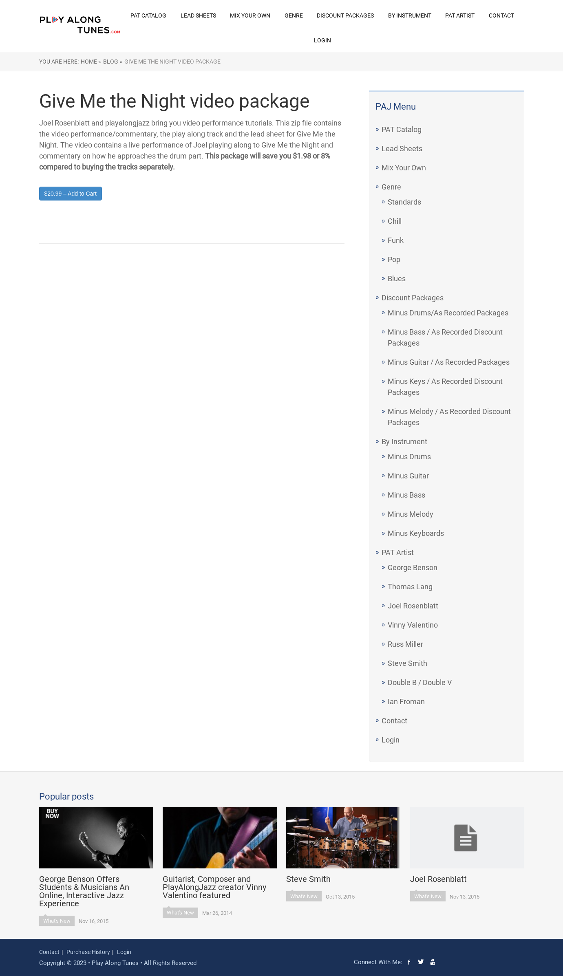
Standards (404, 202)
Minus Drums (409, 456)
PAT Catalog (148, 15)
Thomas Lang (410, 586)
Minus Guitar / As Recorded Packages (449, 362)
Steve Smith (407, 663)
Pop (394, 259)
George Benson (412, 567)
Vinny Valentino (413, 625)
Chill (395, 221)
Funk (396, 240)
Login (322, 40)
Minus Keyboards (416, 533)
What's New (57, 921)
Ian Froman (406, 701)
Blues (397, 278)
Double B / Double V (420, 682)
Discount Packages (345, 15)
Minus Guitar (408, 475)
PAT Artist (460, 15)
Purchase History (88, 952)
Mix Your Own (250, 15)
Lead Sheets (198, 15)
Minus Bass (406, 495)
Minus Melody (410, 514)
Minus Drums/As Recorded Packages (448, 312)
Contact (501, 15)
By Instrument (409, 15)
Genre (294, 15)
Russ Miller (405, 644)
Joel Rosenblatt (413, 605)
